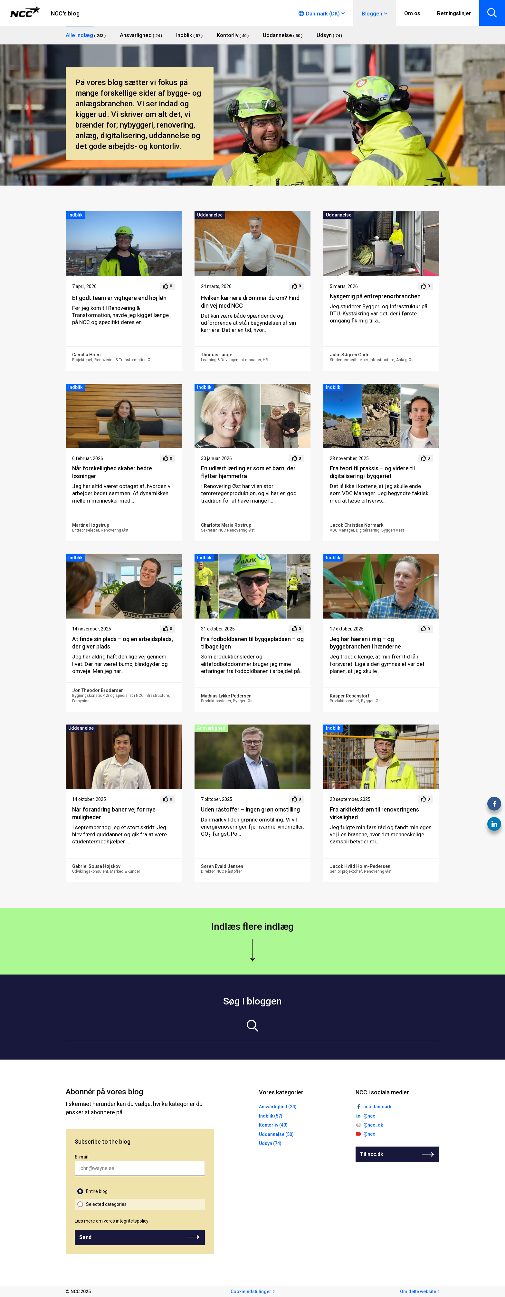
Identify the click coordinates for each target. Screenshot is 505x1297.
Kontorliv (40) (273, 1125)
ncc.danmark (377, 1106)
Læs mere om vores (111, 1221)
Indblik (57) (270, 1116)
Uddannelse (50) (276, 1134)
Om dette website (418, 1291)
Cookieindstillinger (251, 1291)
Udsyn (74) (270, 1143)
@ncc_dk (373, 1125)
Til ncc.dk (371, 1154)
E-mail (82, 1156)
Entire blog (97, 1191)
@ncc (369, 1116)
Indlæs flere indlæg (252, 926)
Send (85, 1237)
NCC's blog (65, 13)
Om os (412, 13)
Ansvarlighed (211, 728)
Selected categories (106, 1204)
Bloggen (372, 13)
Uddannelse (210, 214)
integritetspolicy (132, 1221)
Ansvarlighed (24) (278, 1106)
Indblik (75, 214)
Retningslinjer (454, 13)
